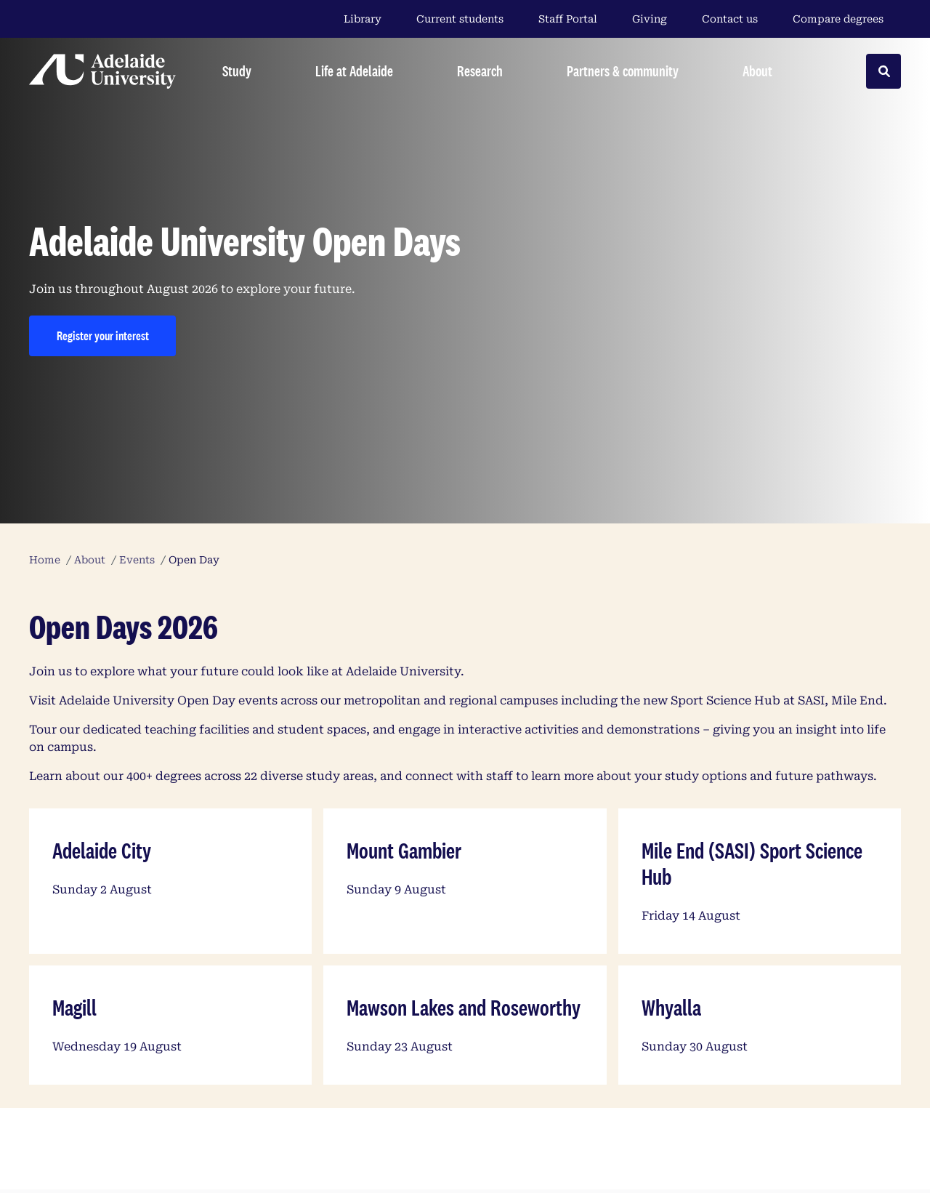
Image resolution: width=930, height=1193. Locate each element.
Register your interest (103, 335)
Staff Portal (567, 19)
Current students (460, 19)
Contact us (730, 19)
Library (362, 19)
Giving (649, 19)
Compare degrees (847, 19)
